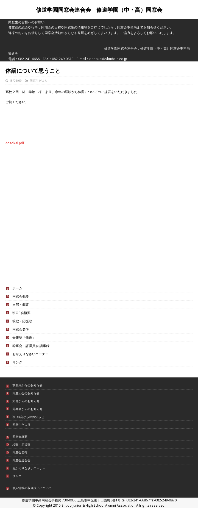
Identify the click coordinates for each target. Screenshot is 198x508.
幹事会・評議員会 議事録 (30, 345)
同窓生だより (39, 80)
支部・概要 (20, 304)
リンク (17, 362)
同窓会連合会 (21, 460)
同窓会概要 (20, 296)
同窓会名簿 (20, 329)
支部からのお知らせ (26, 401)
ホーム (17, 288)
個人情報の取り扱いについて (32, 488)
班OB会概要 (21, 313)
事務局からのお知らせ (27, 385)
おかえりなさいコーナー (30, 354)
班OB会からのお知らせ (28, 417)
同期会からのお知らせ (27, 409)
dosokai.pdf (14, 143)
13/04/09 (15, 80)
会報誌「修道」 (23, 337)
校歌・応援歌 (22, 321)
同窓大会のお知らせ (26, 393)
